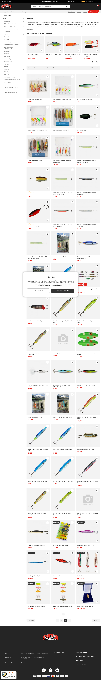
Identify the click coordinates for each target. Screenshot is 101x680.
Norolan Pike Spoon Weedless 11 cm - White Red (34, 55)
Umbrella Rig (7, 82)
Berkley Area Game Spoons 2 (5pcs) (62, 606)
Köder (9, 15)
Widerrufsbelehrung (10, 662)
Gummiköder (13, 51)
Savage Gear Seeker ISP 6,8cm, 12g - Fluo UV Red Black (62, 225)
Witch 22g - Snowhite (58, 353)
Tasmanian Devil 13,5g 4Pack (60, 545)
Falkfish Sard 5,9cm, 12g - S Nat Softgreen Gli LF (61, 385)
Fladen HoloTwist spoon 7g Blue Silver (37, 481)
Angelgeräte (6, 12)
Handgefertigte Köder (13, 42)
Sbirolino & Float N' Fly (13, 26)
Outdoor (36, 12)
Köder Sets (13, 21)
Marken (79, 12)
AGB (6, 653)
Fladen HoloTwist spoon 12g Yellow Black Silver (37, 353)
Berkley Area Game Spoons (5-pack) (37, 606)
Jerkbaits (6, 53)
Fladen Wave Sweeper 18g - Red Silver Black (87, 482)
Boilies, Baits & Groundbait (13, 23)
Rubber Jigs (7, 56)
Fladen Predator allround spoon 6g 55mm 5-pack (62, 161)
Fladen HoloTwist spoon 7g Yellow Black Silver (63, 321)
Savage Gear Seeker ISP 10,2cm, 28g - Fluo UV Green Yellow (38, 257)
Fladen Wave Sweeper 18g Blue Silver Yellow (62, 450)
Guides (85, 12)
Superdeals (93, 12)
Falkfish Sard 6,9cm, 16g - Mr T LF (86, 385)
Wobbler (13, 90)
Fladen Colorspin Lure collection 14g (37, 130)
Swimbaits (13, 74)
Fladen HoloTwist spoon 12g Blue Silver (63, 481)
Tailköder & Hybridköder (10, 77)
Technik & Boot (15, 12)
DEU (7, 1)
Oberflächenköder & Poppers (11, 87)
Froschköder (7, 36)
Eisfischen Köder (13, 61)
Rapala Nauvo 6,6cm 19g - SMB (85, 449)
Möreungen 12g (81, 130)
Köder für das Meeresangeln (13, 44)
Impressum (8, 657)
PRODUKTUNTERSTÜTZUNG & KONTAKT (28, 658)
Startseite (5, 15)
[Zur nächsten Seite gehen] (96, 620)
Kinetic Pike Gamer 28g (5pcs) (61, 130)
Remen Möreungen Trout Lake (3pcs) (62, 417)
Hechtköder (7, 31)
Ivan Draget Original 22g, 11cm (85, 545)
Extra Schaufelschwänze (10, 92)
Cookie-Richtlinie (58, 285)
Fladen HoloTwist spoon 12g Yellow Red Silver (87, 417)
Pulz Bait (6, 64)
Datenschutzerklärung (42, 653)
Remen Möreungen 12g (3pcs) (60, 256)
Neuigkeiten (71, 12)
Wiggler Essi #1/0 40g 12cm (84, 99)
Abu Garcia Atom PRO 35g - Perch (37, 321)
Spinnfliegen (7, 72)
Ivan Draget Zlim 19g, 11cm (35, 576)
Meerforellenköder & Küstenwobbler (13, 47)
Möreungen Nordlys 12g (34, 194)
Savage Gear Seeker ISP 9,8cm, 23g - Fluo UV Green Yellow (87, 161)
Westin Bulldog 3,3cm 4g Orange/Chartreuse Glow (90, 55)
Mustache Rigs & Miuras (10, 59)
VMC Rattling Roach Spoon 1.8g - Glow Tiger (38, 385)
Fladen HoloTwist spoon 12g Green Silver (86, 321)
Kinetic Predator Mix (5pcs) (35, 160)
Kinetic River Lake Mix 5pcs (35, 99)
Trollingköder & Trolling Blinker (13, 79)
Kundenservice (60, 652)
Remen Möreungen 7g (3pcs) (35, 417)
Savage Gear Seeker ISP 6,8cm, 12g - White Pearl (87, 225)
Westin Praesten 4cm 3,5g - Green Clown (86, 353)
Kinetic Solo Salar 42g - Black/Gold (37, 545)
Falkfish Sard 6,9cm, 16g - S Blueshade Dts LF (87, 514)
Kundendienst (71, 1)
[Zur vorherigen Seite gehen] (31, 620)
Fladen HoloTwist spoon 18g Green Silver (62, 514)
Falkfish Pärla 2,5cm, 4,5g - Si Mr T (53, 55)
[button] (88, 1)
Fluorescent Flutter (57, 576)
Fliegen (13, 34)
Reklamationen (40, 657)
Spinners (13, 69)
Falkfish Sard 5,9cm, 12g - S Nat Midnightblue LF (85, 257)
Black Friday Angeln (81, 664)
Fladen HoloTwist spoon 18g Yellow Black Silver (37, 514)
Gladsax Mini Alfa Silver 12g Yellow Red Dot (87, 289)
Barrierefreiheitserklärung (27, 653)
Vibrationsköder (8, 85)
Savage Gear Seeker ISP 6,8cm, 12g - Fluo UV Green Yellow (62, 193)
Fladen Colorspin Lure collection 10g (62, 99)
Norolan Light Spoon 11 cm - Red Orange (72, 55)
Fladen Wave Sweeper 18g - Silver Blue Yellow (38, 450)
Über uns (23, 662)
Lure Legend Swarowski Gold (85, 606)
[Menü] (15, 672)
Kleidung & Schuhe (26, 12)
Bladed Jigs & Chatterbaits (11, 29)
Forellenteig (7, 39)
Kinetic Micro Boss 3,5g (34, 226)
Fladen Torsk (80, 576)
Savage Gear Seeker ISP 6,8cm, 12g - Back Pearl (87, 193)
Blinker (6, 66)
